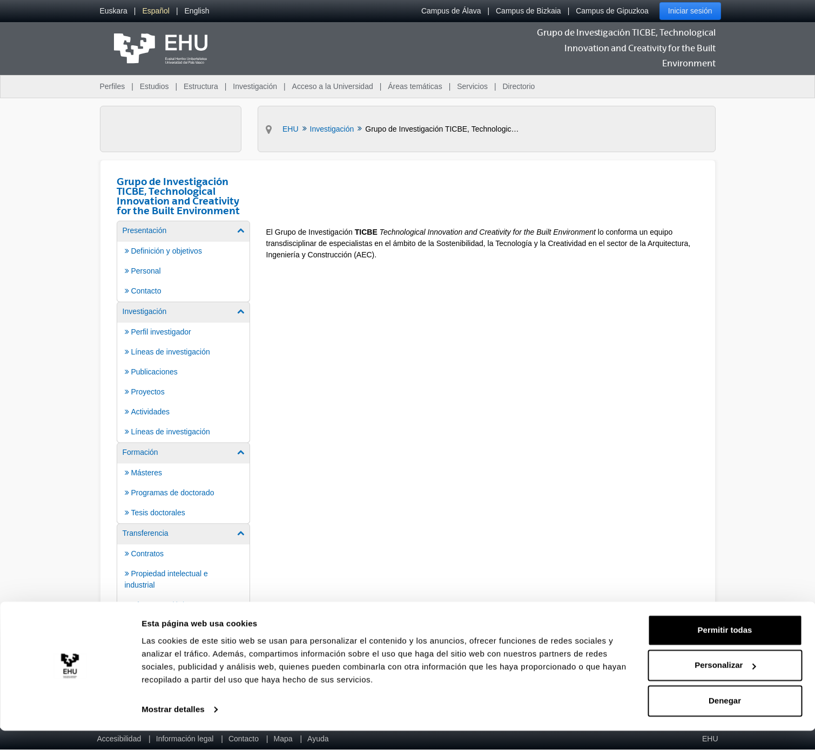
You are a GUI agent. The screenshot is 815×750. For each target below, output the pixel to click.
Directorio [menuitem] (519, 86)
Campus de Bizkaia (528, 10)
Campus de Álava (451, 10)
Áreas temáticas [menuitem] (415, 86)
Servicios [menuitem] (472, 86)
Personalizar (725, 684)
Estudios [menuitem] (154, 86)
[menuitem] (114, 11)
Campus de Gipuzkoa (612, 10)
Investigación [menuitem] (255, 86)
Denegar (725, 720)
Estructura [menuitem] (201, 86)
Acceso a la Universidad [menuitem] (332, 86)
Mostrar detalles (173, 728)
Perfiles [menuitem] (112, 86)
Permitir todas (725, 649)
